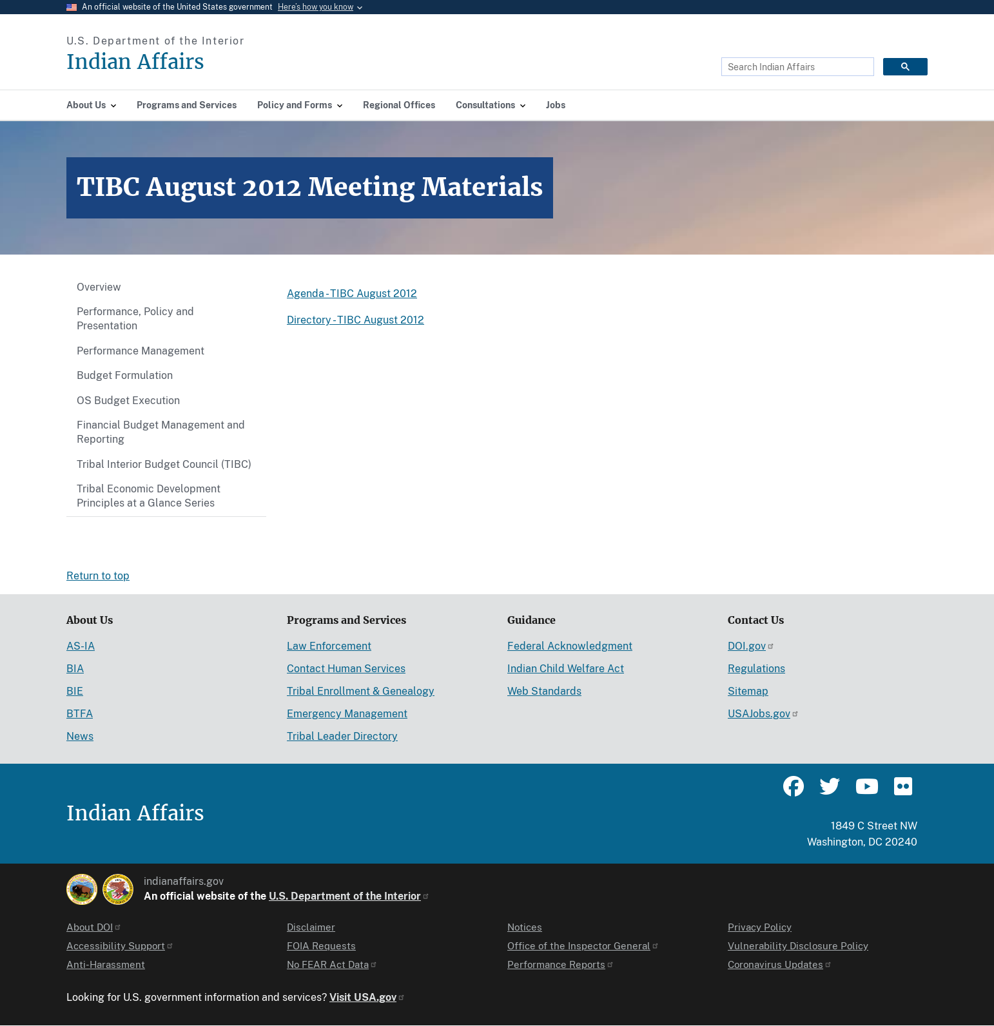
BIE (74, 691)
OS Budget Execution (128, 400)
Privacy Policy (760, 927)
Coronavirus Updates (780, 964)
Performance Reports (560, 964)
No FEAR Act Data (332, 964)
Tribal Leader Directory (342, 736)
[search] (796, 67)
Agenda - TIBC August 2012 (352, 293)
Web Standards (544, 691)
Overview (99, 287)
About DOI (94, 927)
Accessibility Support (120, 945)
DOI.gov (751, 646)
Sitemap (748, 691)
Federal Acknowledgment (569, 646)
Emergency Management (347, 714)
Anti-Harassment (105, 964)
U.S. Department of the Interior (349, 896)
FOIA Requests (321, 945)
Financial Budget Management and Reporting (161, 432)
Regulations (756, 669)
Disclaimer (311, 927)
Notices (524, 927)
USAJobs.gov (763, 714)
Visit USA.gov (367, 997)
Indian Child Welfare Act (565, 669)
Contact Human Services (346, 669)
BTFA (79, 714)
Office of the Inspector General (583, 945)
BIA (75, 669)
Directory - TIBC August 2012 (355, 320)
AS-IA (80, 646)
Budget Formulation (125, 375)
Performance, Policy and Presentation (135, 318)
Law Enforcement (329, 646)
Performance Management (140, 351)
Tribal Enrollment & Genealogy (360, 691)
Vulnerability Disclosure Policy (798, 945)
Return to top (98, 576)
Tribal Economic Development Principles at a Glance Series (148, 496)
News (79, 736)
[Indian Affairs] (208, 62)
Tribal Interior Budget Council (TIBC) (164, 464)
